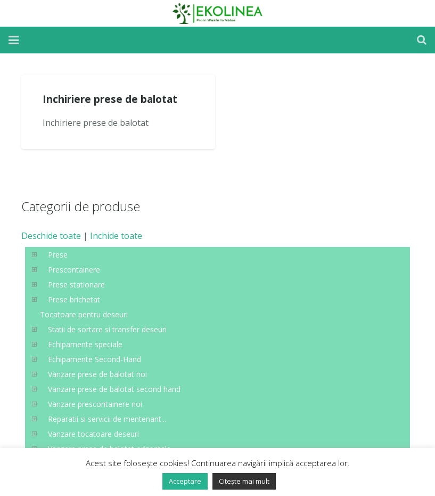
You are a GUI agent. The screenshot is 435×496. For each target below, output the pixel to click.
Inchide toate (116, 236)
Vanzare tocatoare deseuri (93, 434)
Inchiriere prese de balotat (110, 99)
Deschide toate (51, 236)
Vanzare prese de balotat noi (97, 374)
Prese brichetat (74, 299)
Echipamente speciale (85, 344)
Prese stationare (76, 284)
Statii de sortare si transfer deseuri (107, 329)
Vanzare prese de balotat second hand (114, 389)
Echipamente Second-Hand (94, 359)
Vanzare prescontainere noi (95, 404)
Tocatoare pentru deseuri (84, 314)
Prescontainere (74, 270)
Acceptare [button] (185, 481)
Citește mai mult (244, 481)
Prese (58, 255)
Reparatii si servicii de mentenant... (107, 419)
